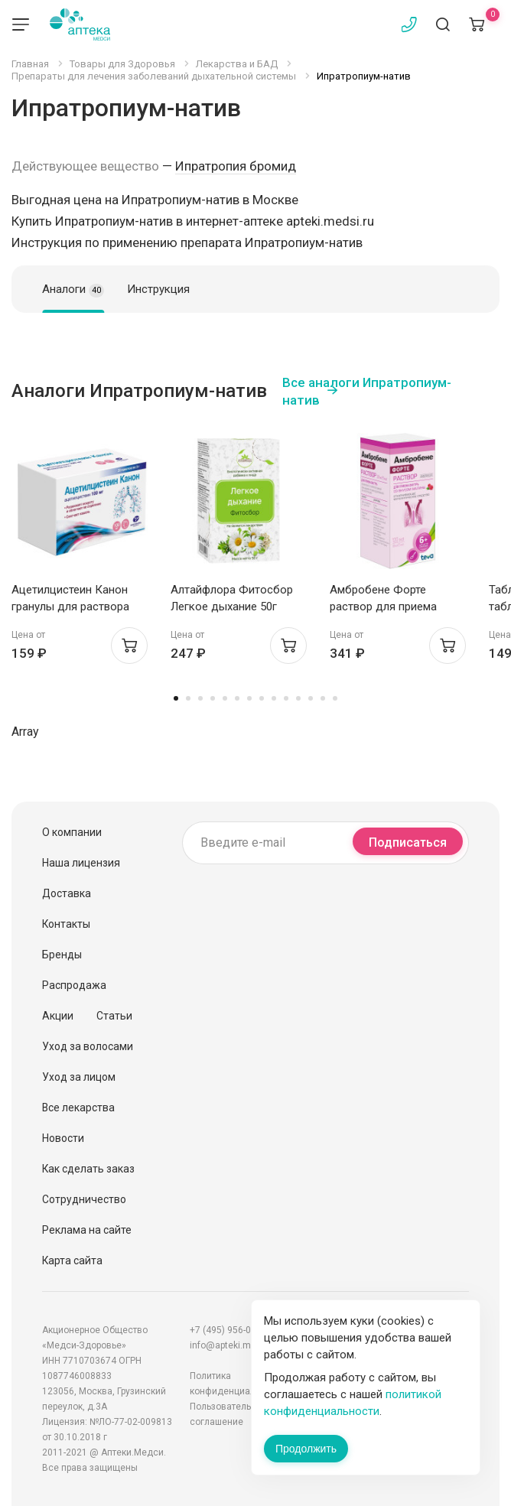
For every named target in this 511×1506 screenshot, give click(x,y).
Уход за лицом (79, 1077)
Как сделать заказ (88, 1169)
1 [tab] (176, 698)
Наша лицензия (81, 863)
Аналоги (73, 290)
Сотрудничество (84, 1199)
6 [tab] (237, 698)
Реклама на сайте (87, 1230)
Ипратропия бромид (235, 166)
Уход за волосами (87, 1046)
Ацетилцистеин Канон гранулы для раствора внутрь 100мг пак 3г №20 (76, 606)
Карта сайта (72, 1260)
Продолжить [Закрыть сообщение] (306, 1449)
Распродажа (74, 985)
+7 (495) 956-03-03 (229, 1330)
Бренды (62, 954)
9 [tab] (274, 698)
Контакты (66, 924)
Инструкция (158, 289)
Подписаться (408, 842)
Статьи (114, 1016)
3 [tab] (200, 698)
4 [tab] (212, 698)
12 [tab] (310, 698)
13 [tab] (323, 698)
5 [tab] (225, 698)
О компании (72, 832)
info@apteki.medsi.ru (235, 1345)
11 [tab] (298, 698)
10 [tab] (286, 698)
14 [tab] (335, 698)
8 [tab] (261, 698)
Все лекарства (78, 1107)
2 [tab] (188, 698)
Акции (57, 1016)
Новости (63, 1138)
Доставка (66, 893)
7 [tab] (249, 698)
